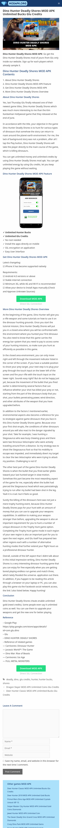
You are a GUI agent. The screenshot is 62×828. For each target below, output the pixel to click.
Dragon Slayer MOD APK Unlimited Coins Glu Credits (32, 687)
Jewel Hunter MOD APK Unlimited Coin (23, 813)
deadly (9, 679)
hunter (34, 679)
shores (6, 683)
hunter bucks (45, 679)
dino (16, 679)
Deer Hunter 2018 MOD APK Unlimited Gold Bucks (28, 795)
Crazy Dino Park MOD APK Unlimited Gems (25, 824)
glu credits (25, 679)
